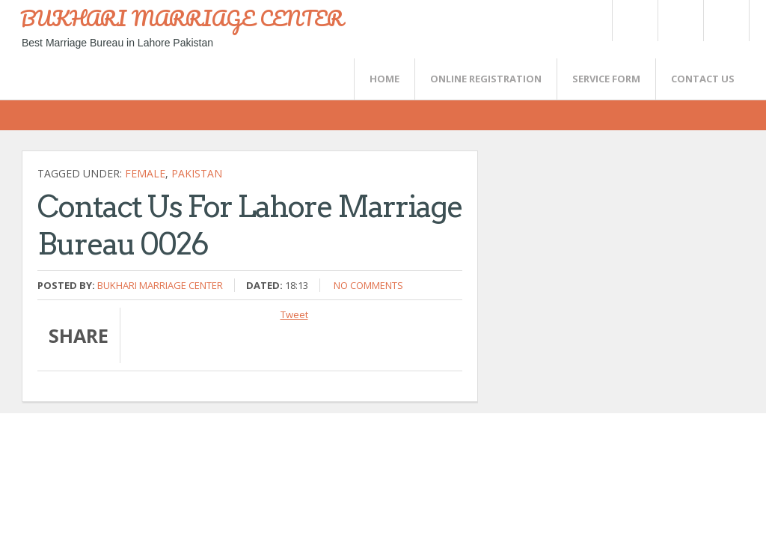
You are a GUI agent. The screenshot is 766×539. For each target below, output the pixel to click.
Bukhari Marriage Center (160, 285)
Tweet (294, 314)
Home (384, 78)
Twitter (634, 20)
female (145, 173)
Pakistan (196, 173)
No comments (368, 285)
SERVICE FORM (606, 78)
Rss (680, 20)
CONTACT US (703, 78)
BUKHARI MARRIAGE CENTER (181, 17)
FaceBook (723, 20)
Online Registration (486, 78)
